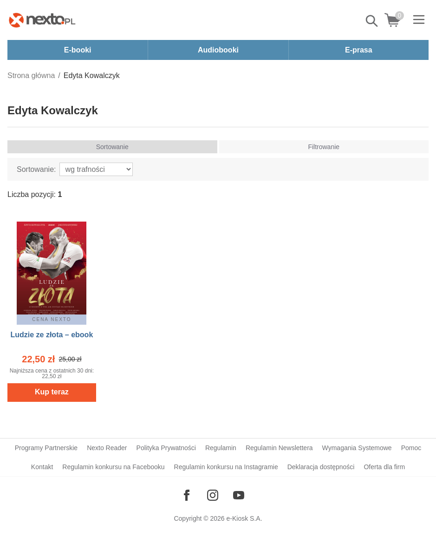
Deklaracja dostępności (321, 467)
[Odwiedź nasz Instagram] (212, 495)
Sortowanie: (36, 169)
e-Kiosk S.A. (244, 518)
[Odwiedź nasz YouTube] (238, 495)
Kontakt (42, 467)
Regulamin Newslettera (279, 448)
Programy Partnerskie (46, 448)
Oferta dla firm (384, 467)
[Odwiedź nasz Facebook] (186, 495)
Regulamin (220, 448)
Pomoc (411, 448)
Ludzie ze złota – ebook (51, 335)
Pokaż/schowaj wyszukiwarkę (372, 21)
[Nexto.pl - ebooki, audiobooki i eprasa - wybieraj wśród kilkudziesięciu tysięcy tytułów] (42, 20)
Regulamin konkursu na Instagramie (226, 467)
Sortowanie (112, 147)
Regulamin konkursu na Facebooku (113, 467)
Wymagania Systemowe (357, 448)
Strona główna (31, 75)
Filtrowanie (323, 147)
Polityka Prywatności (166, 448)
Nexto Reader (107, 448)
